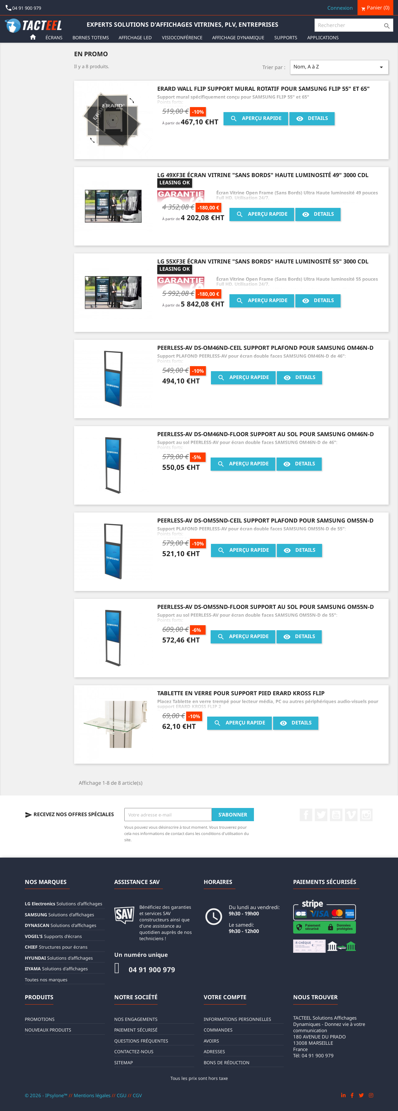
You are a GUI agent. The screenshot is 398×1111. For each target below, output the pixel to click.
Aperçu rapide (256, 118)
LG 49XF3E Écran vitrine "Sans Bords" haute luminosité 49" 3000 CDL (262, 175)
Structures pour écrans (56, 947)
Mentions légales (93, 1095)
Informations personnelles (237, 1019)
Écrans (55, 38)
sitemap (123, 1062)
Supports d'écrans (53, 936)
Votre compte (225, 997)
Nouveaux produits (48, 1030)
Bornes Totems (92, 38)
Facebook (306, 815)
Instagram (366, 815)
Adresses (214, 1051)
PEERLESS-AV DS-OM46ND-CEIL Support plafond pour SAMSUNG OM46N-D (265, 347)
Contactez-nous (133, 1051)
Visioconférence (183, 38)
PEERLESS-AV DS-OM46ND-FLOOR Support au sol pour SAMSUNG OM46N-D (265, 434)
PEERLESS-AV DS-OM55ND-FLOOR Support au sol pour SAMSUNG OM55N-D (265, 606)
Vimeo (351, 815)
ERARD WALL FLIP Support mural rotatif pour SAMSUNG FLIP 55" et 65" (263, 88)
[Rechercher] (354, 25)
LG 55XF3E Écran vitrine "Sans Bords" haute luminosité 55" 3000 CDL (262, 261)
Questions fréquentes (141, 1041)
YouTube (336, 815)
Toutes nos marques (46, 980)
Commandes (218, 1030)
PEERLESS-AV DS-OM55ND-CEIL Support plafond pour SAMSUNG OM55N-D (265, 520)
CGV (137, 1095)
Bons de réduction (227, 1062)
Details (312, 118)
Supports (287, 38)
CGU (122, 1095)
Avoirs (211, 1041)
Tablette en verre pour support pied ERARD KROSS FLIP (241, 693)
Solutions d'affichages (63, 904)
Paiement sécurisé (136, 1030)
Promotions (40, 1019)
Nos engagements (136, 1019)
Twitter (321, 815)
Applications (324, 38)
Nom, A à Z (339, 67)
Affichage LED (136, 38)
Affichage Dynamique (239, 38)
